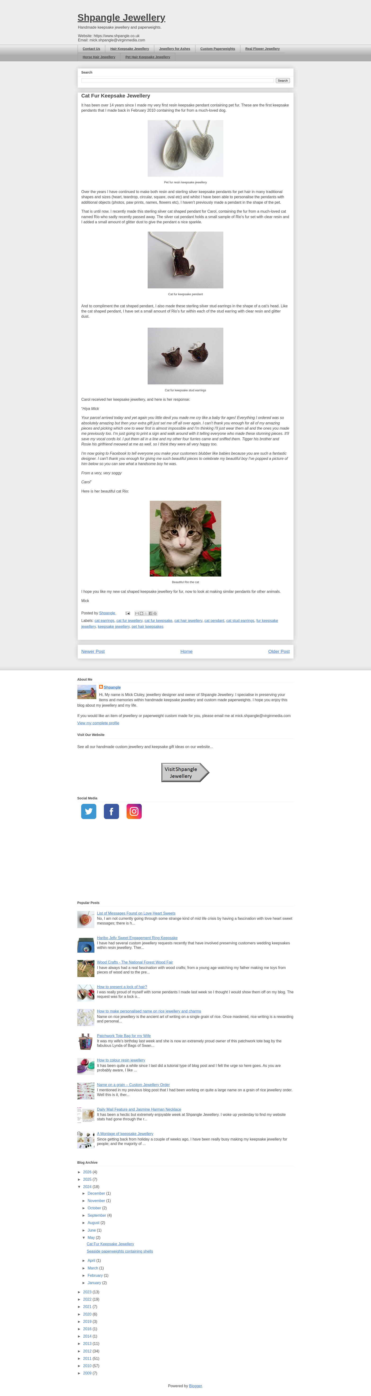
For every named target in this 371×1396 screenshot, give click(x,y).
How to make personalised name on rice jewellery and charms (149, 1011)
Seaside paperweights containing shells (120, 1251)
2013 (88, 1344)
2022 (88, 1299)
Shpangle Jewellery (121, 17)
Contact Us (91, 49)
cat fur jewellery (129, 621)
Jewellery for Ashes (174, 49)
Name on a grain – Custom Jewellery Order (133, 1085)
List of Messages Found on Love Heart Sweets (136, 913)
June (92, 1230)
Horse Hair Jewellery (99, 57)
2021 (88, 1307)
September (97, 1215)
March (93, 1268)
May (92, 1238)
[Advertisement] (185, 861)
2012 (88, 1351)
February (96, 1275)
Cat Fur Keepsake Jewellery (110, 1244)
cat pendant (214, 621)
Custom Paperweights (217, 49)
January (95, 1283)
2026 (88, 1172)
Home (187, 651)
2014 (88, 1336)
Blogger (195, 1386)
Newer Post (93, 651)
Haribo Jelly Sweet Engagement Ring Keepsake (137, 938)
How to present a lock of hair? (122, 987)
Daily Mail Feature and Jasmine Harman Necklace (139, 1109)
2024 (88, 1187)
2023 (88, 1292)
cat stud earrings (240, 621)
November (97, 1201)
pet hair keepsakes (147, 627)
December (97, 1193)
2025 (88, 1179)
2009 (88, 1373)
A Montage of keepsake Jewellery (125, 1134)
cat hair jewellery (188, 621)
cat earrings (105, 621)
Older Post (279, 651)
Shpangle (112, 687)
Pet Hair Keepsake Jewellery (147, 57)
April (92, 1261)
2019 (88, 1322)
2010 (88, 1366)
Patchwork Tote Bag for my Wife (124, 1036)
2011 (88, 1358)
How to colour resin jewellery (121, 1060)
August (94, 1223)
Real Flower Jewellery (262, 49)
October (95, 1208)
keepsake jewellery (113, 627)
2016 (88, 1329)
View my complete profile (98, 723)
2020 (88, 1314)
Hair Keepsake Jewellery (129, 49)
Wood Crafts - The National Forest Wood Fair (135, 962)
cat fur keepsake (158, 621)
